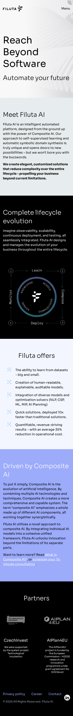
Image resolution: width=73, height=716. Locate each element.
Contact (55, 694)
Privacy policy (14, 694)
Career (36, 694)
